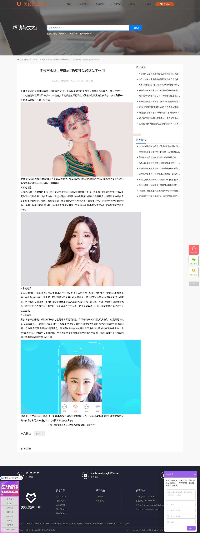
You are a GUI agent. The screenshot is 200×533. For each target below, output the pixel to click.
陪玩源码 (88, 524)
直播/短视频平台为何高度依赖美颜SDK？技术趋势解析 (162, 124)
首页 (69, 4)
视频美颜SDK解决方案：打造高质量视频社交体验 (160, 90)
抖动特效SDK (61, 513)
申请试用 (100, 4)
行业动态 (147, 4)
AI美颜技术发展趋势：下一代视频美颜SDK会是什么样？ (163, 96)
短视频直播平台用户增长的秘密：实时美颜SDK (159, 113)
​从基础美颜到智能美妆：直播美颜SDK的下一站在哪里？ (163, 163)
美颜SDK (37, 60)
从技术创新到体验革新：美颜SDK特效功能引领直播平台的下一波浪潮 (169, 185)
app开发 (80, 524)
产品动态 (55, 60)
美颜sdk (39, 433)
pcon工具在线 (124, 524)
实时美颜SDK (61, 497)
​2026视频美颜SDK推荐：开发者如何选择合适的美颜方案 (163, 102)
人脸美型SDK (61, 505)
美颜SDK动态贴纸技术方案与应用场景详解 (157, 157)
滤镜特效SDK (61, 509)
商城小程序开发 (69, 524)
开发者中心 (116, 4)
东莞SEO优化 (98, 524)
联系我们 (132, 4)
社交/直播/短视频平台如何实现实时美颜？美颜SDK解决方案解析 (166, 85)
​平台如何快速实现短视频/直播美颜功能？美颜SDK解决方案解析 (166, 74)
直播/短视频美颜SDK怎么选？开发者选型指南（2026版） (163, 107)
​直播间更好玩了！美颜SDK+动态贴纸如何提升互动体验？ (164, 196)
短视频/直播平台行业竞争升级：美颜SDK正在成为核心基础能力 (166, 118)
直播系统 (37, 524)
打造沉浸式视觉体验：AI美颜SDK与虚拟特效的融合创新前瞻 (165, 180)
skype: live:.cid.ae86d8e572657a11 (147, 509)
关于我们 (99, 497)
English (165, 4)
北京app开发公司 (111, 524)
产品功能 (83, 4)
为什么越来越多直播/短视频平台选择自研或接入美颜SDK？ (164, 79)
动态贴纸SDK (61, 501)
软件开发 (46, 524)
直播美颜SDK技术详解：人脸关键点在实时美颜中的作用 (163, 168)
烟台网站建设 (57, 524)
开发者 (46, 60)
